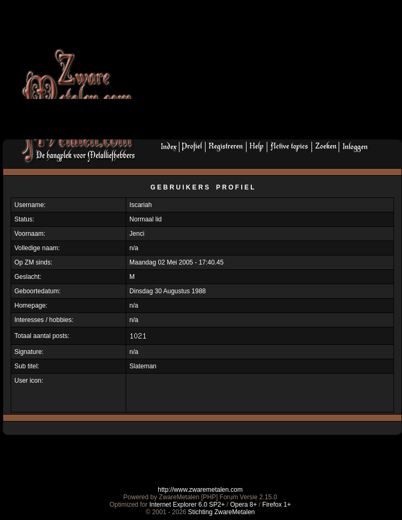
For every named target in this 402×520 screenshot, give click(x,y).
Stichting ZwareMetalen (221, 512)
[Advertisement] (230, 72)
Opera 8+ (243, 504)
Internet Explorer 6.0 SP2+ (187, 504)
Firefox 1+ (276, 504)
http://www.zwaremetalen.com (200, 489)
